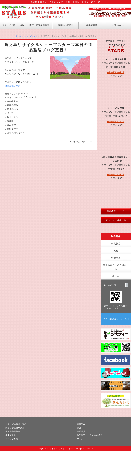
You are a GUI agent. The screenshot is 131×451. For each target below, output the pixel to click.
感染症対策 (91, 25)
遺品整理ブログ (12, 86)
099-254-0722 (115, 72)
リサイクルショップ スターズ (62, 449)
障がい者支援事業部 (39, 25)
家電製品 (115, 243)
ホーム (18, 36)
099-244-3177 (115, 174)
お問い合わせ (117, 25)
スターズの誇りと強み (13, 25)
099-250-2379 (115, 121)
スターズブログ (30, 36)
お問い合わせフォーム (113, 319)
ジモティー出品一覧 (116, 220)
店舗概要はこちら (116, 211)
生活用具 (115, 258)
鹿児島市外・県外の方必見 (116, 267)
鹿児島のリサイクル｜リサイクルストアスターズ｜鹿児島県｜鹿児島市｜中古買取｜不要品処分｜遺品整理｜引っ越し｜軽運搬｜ (36, 13)
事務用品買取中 (65, 25)
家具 (116, 251)
